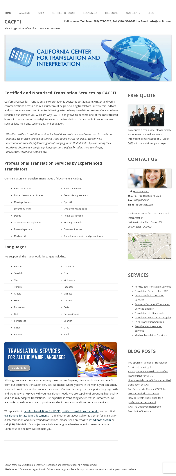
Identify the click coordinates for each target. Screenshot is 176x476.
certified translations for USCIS (42, 411)
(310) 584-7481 (141, 191)
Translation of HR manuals (149, 313)
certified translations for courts (80, 411)
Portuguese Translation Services (153, 286)
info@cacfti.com (100, 420)
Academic (24, 12)
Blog (151, 12)
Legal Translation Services (149, 322)
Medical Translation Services (151, 335)
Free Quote (111, 12)
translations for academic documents (26, 415)
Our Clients (133, 12)
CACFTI (12, 21)
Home (7, 12)
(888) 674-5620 (153, 195)
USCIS (41, 12)
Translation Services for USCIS (151, 291)
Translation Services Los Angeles (153, 317)
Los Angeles (90, 12)
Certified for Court (63, 12)
